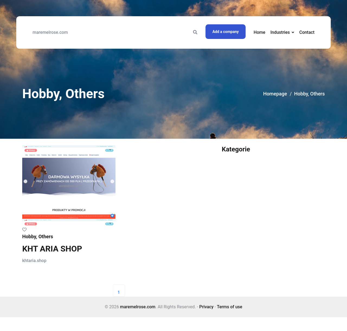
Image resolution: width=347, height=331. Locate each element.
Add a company (225, 31)
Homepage (275, 94)
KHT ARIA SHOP (52, 248)
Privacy (206, 306)
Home (259, 32)
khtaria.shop (34, 260)
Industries (280, 32)
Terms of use (229, 306)
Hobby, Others (309, 94)
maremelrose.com (50, 32)
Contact (306, 32)
